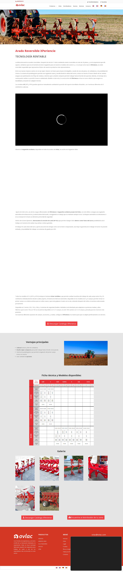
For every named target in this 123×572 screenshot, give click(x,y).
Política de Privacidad (69, 552)
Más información (85, 567)
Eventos (75, 6)
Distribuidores (67, 6)
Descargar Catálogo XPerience (62, 323)
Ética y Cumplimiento (69, 549)
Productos (53, 6)
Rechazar (113, 563)
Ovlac (60, 6)
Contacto (88, 6)
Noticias (81, 6)
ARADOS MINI (42, 541)
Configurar (114, 567)
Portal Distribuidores (93, 2)
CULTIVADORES (42, 544)
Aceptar (114, 560)
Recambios (104, 2)
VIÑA (39, 549)
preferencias (76, 567)
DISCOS (40, 546)
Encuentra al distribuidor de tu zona (87, 517)
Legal (64, 544)
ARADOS (40, 538)
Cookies (65, 546)
